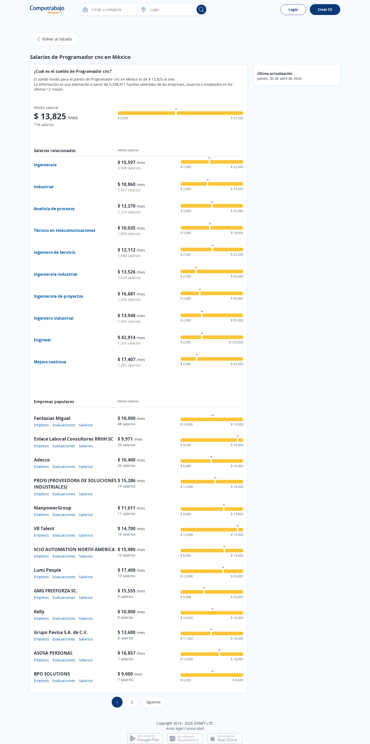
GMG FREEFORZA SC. (56, 591)
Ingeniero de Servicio (54, 252)
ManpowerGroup (52, 508)
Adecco (42, 460)
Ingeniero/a (45, 165)
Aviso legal (174, 728)
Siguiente (153, 702)
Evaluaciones (63, 424)
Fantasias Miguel (52, 418)
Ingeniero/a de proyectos (58, 296)
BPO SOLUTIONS (52, 674)
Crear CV (325, 9)
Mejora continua (50, 362)
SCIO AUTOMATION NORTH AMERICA (74, 549)
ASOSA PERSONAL (53, 653)
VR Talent (44, 528)
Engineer (42, 340)
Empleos (41, 424)
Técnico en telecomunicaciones (64, 230)
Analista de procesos (54, 209)
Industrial (44, 187)
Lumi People (47, 570)
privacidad (195, 728)
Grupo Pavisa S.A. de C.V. (61, 632)
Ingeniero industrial (53, 318)
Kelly (39, 611)
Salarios (86, 424)
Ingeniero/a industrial (55, 274)
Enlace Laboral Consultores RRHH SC (73, 439)
